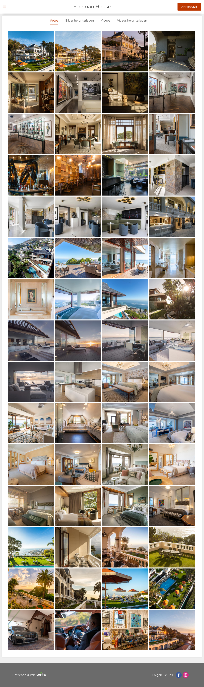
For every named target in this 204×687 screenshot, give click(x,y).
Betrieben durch (29, 674)
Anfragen (189, 6)
